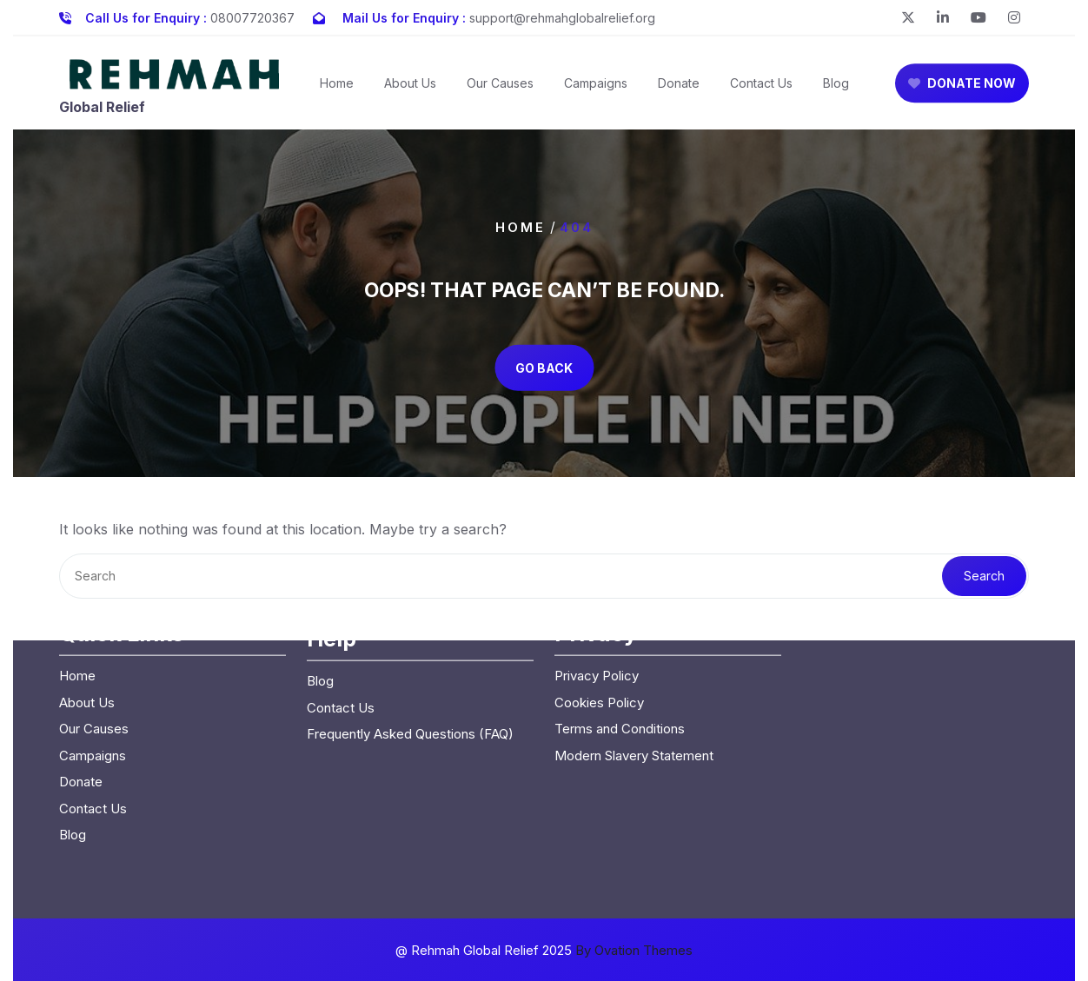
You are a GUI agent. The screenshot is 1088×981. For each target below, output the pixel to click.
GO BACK (544, 367)
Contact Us (761, 88)
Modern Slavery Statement (633, 675)
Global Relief (102, 112)
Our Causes (500, 88)
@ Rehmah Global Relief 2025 (544, 950)
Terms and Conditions (619, 648)
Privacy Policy (596, 595)
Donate (679, 88)
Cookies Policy (599, 622)
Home (337, 88)
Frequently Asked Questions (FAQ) (410, 654)
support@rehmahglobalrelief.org (562, 16)
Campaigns (595, 88)
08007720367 (252, 16)
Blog (836, 88)
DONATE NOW (962, 88)
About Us (410, 88)
